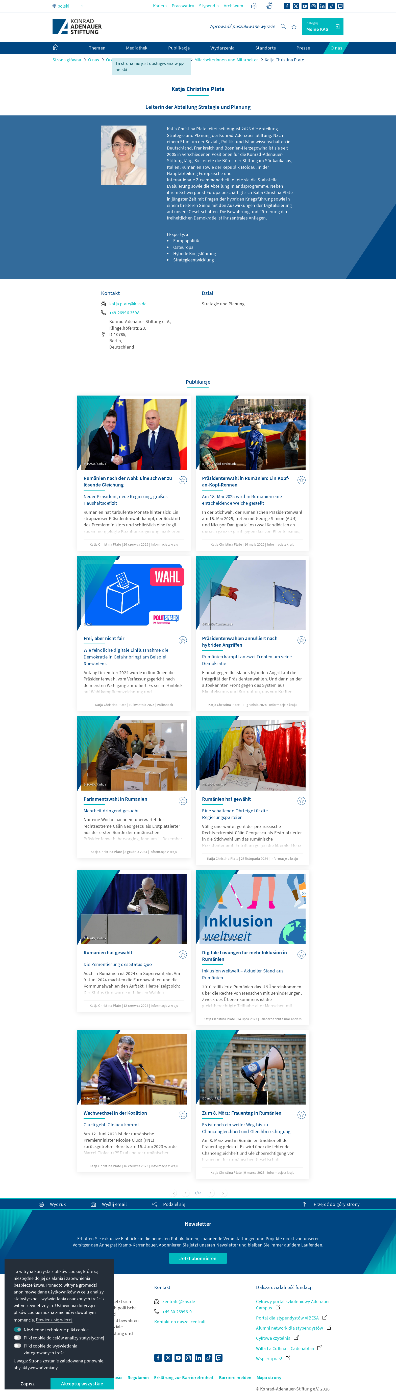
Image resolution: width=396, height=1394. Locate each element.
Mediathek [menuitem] (136, 48)
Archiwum (233, 6)
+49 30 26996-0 (173, 1311)
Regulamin (138, 1377)
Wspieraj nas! (273, 1358)
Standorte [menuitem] (265, 48)
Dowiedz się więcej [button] (54, 1320)
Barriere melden (235, 1377)
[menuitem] (60, 48)
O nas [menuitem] (336, 48)
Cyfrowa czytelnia (277, 1338)
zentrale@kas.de (174, 1301)
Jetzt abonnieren (197, 1258)
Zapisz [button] (27, 1383)
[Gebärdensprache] (269, 6)
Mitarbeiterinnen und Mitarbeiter (226, 60)
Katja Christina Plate (284, 60)
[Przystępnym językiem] (254, 6)
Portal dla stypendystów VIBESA (291, 1318)
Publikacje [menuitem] (179, 48)
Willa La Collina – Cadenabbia (289, 1348)
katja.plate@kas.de (124, 304)
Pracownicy (183, 6)
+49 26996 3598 (120, 312)
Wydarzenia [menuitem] (222, 48)
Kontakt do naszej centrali (179, 1322)
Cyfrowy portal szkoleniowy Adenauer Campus (293, 1305)
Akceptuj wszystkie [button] (82, 1383)
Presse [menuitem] (303, 48)
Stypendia (209, 6)
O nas (93, 60)
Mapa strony (269, 1377)
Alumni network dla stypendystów (293, 1328)
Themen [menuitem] (97, 48)
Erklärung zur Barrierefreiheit (184, 1377)
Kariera (160, 6)
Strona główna (67, 60)
